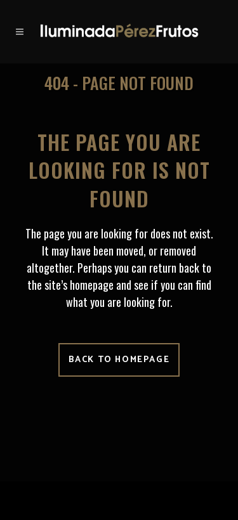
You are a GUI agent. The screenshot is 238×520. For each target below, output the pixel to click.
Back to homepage (119, 360)
